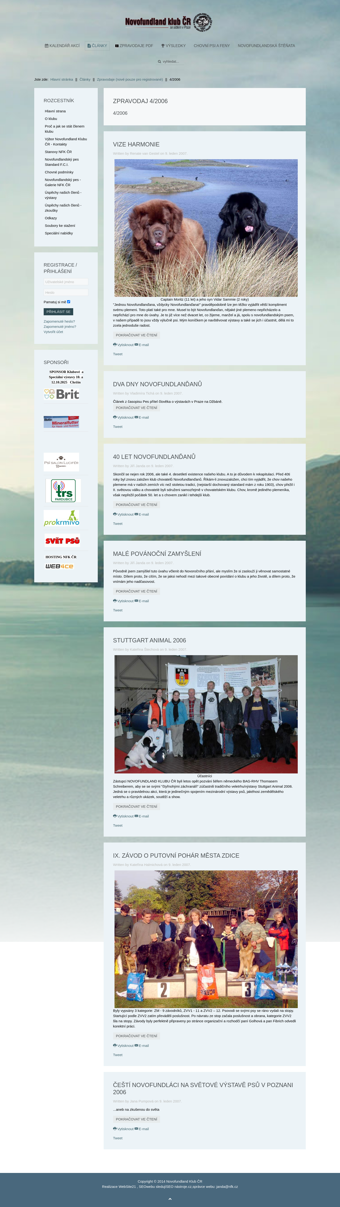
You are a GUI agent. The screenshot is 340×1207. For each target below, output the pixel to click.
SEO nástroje (176, 1187)
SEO (142, 1187)
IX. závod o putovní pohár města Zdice (176, 855)
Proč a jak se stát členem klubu (65, 128)
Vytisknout (124, 345)
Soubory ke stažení (60, 226)
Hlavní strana (55, 111)
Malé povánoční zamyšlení (157, 553)
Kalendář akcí (62, 46)
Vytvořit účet (53, 332)
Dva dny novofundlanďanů (157, 384)
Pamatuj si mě (55, 302)
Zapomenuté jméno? (60, 327)
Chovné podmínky (59, 172)
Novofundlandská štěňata (266, 46)
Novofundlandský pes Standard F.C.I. (62, 162)
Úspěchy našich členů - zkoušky (63, 207)
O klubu (51, 119)
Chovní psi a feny (212, 46)
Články (97, 46)
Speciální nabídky (59, 233)
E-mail (142, 345)
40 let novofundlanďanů (154, 456)
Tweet (118, 354)
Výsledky (173, 46)
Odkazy (51, 218)
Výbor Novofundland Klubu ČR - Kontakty (66, 141)
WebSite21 (127, 1187)
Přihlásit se (58, 312)
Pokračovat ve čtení (136, 335)
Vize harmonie (136, 144)
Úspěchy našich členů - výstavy (63, 195)
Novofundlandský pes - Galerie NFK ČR (63, 182)
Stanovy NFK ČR (58, 152)
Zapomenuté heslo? (59, 321)
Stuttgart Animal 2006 (149, 640)
